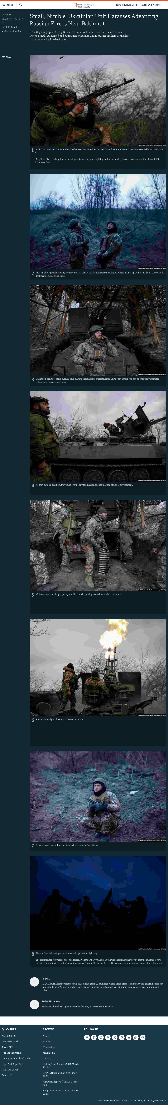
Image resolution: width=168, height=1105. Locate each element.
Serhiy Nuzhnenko (11, 32)
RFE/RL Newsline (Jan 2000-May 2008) (60, 1074)
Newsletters (49, 1047)
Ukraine (7, 14)
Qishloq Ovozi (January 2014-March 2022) (61, 1066)
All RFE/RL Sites (10, 1070)
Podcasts (47, 1058)
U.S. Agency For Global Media (16, 1058)
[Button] (6, 58)
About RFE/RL (9, 1036)
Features (47, 1042)
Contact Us (7, 1075)
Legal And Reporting (12, 1064)
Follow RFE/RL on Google (127, 5)
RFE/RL (9, 27)
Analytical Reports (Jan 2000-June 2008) (60, 1083)
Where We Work (10, 1042)
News (46, 1036)
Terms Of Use (8, 1047)
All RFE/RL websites (152, 5)
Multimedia (49, 1053)
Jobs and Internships (12, 1053)
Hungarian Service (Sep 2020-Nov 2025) (60, 1092)
